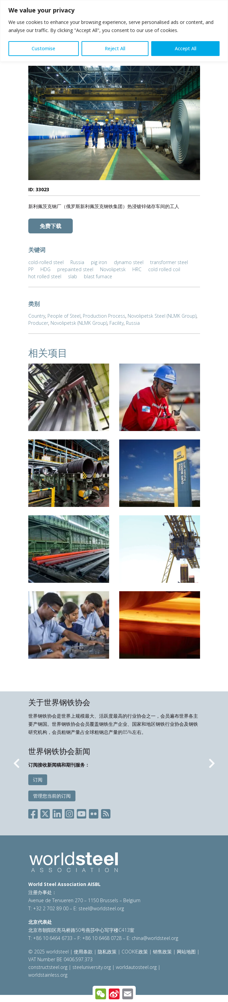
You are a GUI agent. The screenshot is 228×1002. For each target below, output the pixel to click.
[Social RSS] (105, 812)
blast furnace (98, 276)
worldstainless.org (47, 975)
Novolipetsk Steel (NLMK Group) (162, 316)
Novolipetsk (113, 269)
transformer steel (169, 262)
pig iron (99, 262)
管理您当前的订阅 (52, 796)
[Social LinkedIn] (57, 812)
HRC (136, 269)
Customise (43, 48)
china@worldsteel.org (155, 938)
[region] (114, 31)
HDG (45, 269)
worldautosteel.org (137, 967)
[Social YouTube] (81, 812)
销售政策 (162, 951)
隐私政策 (107, 951)
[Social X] (45, 812)
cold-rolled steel (46, 262)
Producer (38, 323)
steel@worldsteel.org (101, 908)
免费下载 (50, 226)
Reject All (115, 48)
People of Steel (63, 316)
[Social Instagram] (69, 812)
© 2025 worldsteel (49, 951)
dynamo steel (128, 262)
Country (36, 316)
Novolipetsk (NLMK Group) (79, 323)
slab (72, 276)
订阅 (37, 779)
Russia (77, 262)
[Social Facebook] (34, 812)
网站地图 (186, 951)
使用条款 (83, 951)
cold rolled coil (164, 269)
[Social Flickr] (93, 812)
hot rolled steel (44, 276)
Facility (116, 323)
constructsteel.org (47, 967)
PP (31, 269)
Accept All (185, 48)
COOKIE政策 (135, 951)
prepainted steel (75, 269)
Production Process (104, 316)
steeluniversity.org (91, 967)
